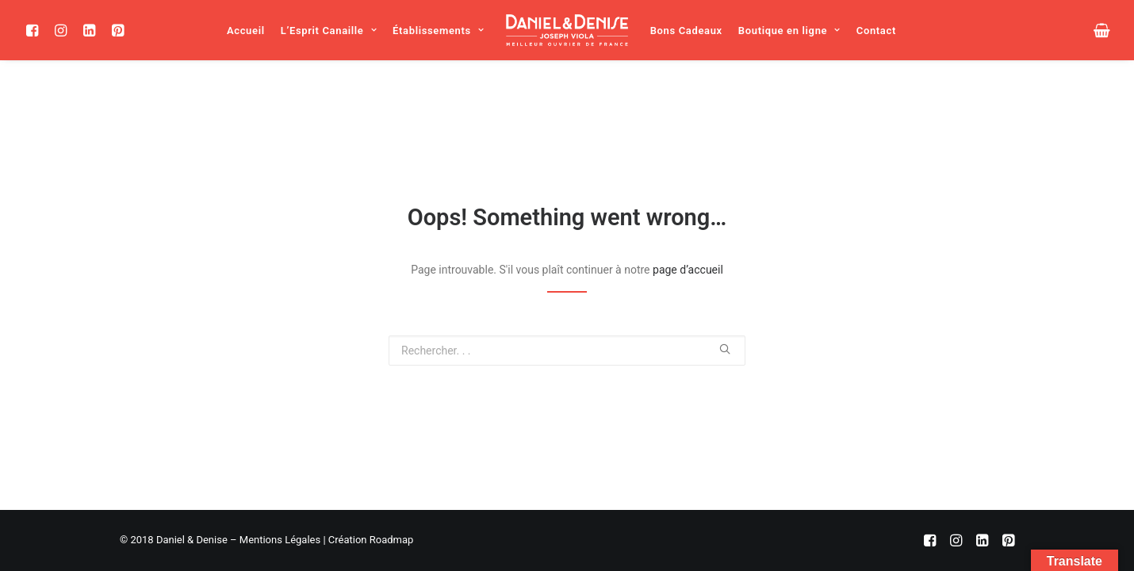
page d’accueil (688, 269)
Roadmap (392, 540)
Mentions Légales (279, 540)
